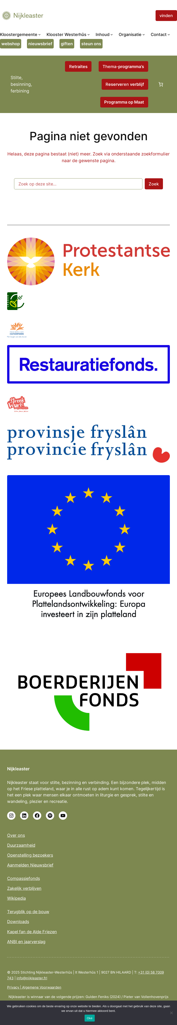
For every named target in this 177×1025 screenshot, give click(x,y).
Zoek (154, 184)
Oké (90, 1018)
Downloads (18, 921)
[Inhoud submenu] (111, 34)
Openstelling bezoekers (30, 855)
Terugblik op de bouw (28, 911)
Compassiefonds (23, 878)
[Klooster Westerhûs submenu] (88, 34)
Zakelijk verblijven (24, 888)
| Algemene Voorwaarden (40, 987)
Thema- (123, 66)
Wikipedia (16, 898)
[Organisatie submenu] (143, 34)
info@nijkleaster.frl (32, 978)
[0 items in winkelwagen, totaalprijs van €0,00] (160, 84)
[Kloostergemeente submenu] (39, 34)
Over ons (16, 835)
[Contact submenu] (169, 34)
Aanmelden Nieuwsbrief (30, 865)
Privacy (13, 987)
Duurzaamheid (21, 845)
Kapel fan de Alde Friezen (32, 931)
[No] (171, 1012)
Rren (125, 84)
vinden (166, 15)
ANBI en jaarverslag (26, 941)
